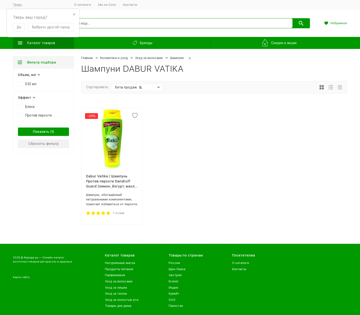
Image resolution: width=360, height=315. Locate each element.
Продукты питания (119, 269)
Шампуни (177, 58)
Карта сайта (21, 277)
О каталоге (82, 4)
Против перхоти (38, 115)
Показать (41, 132)
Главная (87, 58)
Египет (174, 281)
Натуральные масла (120, 263)
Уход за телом (116, 293)
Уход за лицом (116, 287)
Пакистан (176, 306)
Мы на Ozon (107, 4)
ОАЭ (172, 300)
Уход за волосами (149, 58)
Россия (174, 263)
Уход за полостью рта (121, 300)
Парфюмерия (115, 275)
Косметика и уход (114, 58)
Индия (173, 287)
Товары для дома (118, 306)
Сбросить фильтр (43, 144)
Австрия (175, 275)
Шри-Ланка (177, 269)
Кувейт (174, 293)
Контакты (130, 4)
